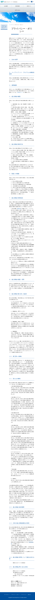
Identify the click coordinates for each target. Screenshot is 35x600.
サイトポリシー (7, 594)
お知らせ (29, 594)
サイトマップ (23, 594)
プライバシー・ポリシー (4, 26)
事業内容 (19, 208)
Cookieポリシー (20, 92)
